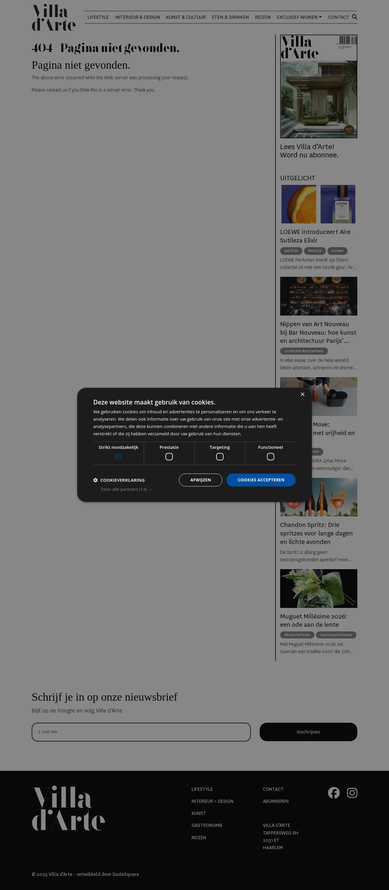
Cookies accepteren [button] (261, 480)
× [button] (302, 394)
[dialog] (194, 445)
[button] (198, 489)
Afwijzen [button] (200, 480)
